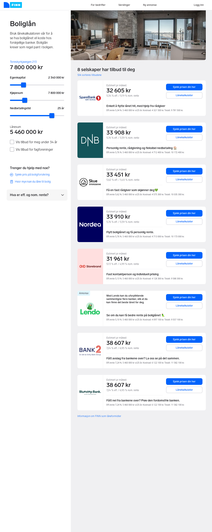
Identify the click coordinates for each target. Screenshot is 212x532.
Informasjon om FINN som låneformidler (99, 416)
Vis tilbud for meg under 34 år (36, 142)
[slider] (23, 84)
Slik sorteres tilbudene (89, 75)
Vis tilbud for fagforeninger (34, 149)
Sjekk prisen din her (184, 87)
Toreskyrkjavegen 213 (23, 62)
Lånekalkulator (184, 95)
